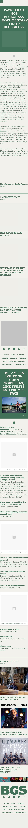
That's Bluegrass (5, 184)
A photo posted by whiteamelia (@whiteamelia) (11, 469)
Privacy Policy (7, 364)
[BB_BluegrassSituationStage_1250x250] (14, 779)
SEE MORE (2, 199)
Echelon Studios (20, 184)
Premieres (22, 358)
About (5, 361)
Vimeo (2, 186)
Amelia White (10, 427)
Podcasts (13, 358)
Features (5, 358)
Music (13, 355)
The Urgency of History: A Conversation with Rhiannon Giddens (13, 310)
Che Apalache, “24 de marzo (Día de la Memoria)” (11, 770)
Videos (6, 355)
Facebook (3, 131)
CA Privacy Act (20, 364)
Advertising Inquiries (17, 361)
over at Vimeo (20, 151)
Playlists (20, 355)
